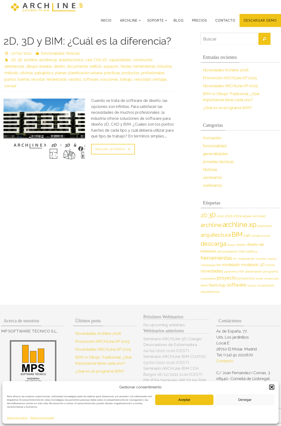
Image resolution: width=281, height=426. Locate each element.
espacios (110, 66)
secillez (74, 79)
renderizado (56, 79)
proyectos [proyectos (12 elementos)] (245, 278)
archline (30, 60)
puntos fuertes (17, 79)
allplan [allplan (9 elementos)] (247, 216)
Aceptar (184, 400)
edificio (95, 66)
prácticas (112, 73)
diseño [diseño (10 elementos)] (241, 244)
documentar (77, 66)
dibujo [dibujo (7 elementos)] (231, 244)
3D (19, 60)
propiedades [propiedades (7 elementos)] (208, 278)
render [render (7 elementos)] (259, 278)
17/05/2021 (21, 53)
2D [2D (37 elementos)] (204, 215)
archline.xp (48, 60)
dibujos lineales (39, 66)
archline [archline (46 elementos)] (211, 225)
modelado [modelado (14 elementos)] (231, 265)
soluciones (108, 79)
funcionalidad (52, 53)
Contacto (225, 361)
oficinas (26, 73)
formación (212, 138)
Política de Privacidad (42, 417)
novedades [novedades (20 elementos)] (212, 271)
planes (61, 73)
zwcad (10, 86)
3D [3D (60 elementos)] (212, 215)
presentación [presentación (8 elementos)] (253, 271)
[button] (271, 387)
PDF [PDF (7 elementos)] (241, 271)
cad (88, 60)
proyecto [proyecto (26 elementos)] (226, 278)
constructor (142, 60)
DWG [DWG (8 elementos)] (242, 251)
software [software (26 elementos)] (236, 285)
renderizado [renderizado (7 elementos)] (271, 278)
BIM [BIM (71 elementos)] (237, 234)
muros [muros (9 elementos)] (270, 265)
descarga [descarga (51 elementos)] (213, 243)
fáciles (125, 66)
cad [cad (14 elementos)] (246, 235)
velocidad (141, 79)
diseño (59, 66)
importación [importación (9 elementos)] (246, 258)
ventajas (159, 79)
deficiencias (14, 66)
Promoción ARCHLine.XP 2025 (230, 78)
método (11, 73)
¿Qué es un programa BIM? (227, 107)
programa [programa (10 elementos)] (270, 271)
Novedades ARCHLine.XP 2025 (231, 85)
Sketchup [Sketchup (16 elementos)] (217, 285)
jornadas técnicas (218, 161)
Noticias (73, 53)
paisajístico (44, 73)
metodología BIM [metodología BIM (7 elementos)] (211, 265)
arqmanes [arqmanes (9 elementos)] (264, 226)
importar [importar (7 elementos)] (261, 258)
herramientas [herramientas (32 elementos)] (216, 258)
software (90, 79)
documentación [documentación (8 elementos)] (227, 251)
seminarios (212, 177)
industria (164, 66)
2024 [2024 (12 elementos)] (237, 216)
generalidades (215, 153)
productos (131, 73)
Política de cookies (17, 417)
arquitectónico (71, 60)
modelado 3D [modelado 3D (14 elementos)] (253, 265)
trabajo (126, 79)
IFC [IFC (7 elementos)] (235, 258)
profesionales (152, 73)
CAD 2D (100, 60)
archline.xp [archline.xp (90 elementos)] (240, 224)
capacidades (120, 60)
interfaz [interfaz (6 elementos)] (272, 258)
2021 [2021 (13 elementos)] (229, 216)
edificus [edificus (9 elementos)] (252, 251)
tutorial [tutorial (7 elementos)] (251, 285)
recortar (37, 79)
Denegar (245, 400)
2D (13, 60)
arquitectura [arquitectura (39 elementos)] (216, 235)
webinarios (212, 185)
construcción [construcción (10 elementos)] (261, 235)
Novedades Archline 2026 (226, 70)
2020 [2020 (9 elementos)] (220, 216)
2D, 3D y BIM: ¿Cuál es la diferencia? (87, 41)
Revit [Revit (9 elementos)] (204, 285)
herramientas (144, 66)
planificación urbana (85, 73)
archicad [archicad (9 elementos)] (259, 216)
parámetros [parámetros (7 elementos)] (231, 271)
